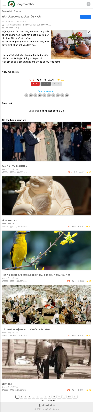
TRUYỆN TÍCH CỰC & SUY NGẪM (38, 25)
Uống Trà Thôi (25, 4)
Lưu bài (45, 84)
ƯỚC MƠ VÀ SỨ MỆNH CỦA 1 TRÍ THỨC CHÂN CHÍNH (26, 329)
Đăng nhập (34, 110)
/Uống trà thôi (46, 405)
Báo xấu (57, 84)
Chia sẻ (17, 11)
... (64, 397)
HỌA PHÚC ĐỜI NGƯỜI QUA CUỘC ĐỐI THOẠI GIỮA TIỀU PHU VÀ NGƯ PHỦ (36, 275)
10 (54, 397)
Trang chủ (7, 11)
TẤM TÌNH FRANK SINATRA (14, 166)
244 (69, 397)
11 (59, 397)
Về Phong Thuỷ (10, 220)
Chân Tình (7, 384)
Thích (35, 84)
